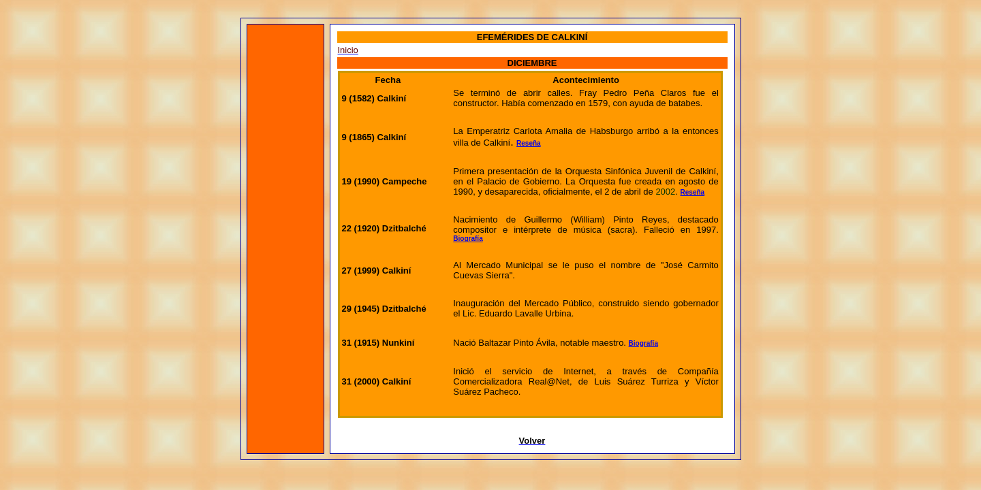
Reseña (528, 143)
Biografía (467, 238)
